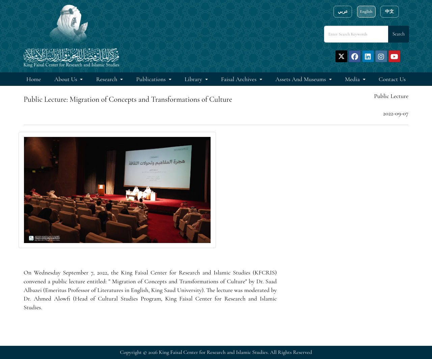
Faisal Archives (239, 79)
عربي (343, 11)
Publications (151, 79)
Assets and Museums (301, 79)
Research (107, 79)
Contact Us (392, 79)
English (366, 11)
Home (33, 79)
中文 (389, 11)
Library (194, 79)
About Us (66, 79)
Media (353, 79)
